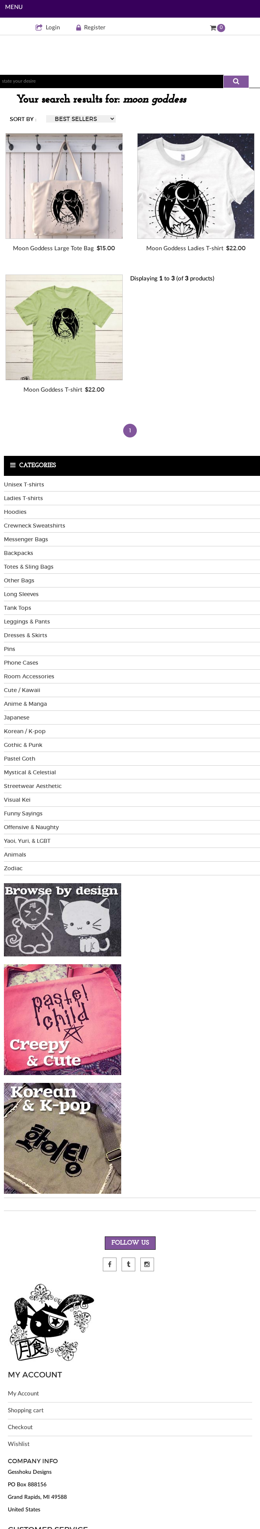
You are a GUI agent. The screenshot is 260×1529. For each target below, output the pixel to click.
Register (91, 28)
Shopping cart (25, 1410)
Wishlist (18, 1444)
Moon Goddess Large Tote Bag (53, 248)
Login (48, 28)
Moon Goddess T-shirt (52, 390)
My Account (23, 1394)
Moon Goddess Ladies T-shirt (184, 248)
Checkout (20, 1427)
